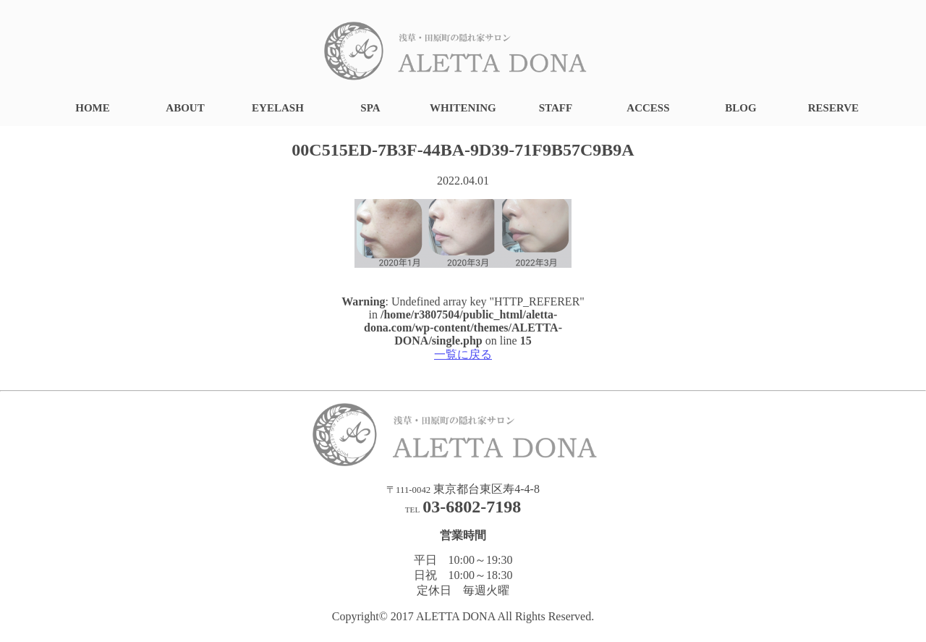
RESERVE (833, 108)
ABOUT (185, 108)
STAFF (555, 108)
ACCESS (647, 108)
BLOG (740, 108)
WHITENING (463, 108)
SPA (370, 108)
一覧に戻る (463, 354)
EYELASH (278, 108)
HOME (92, 108)
